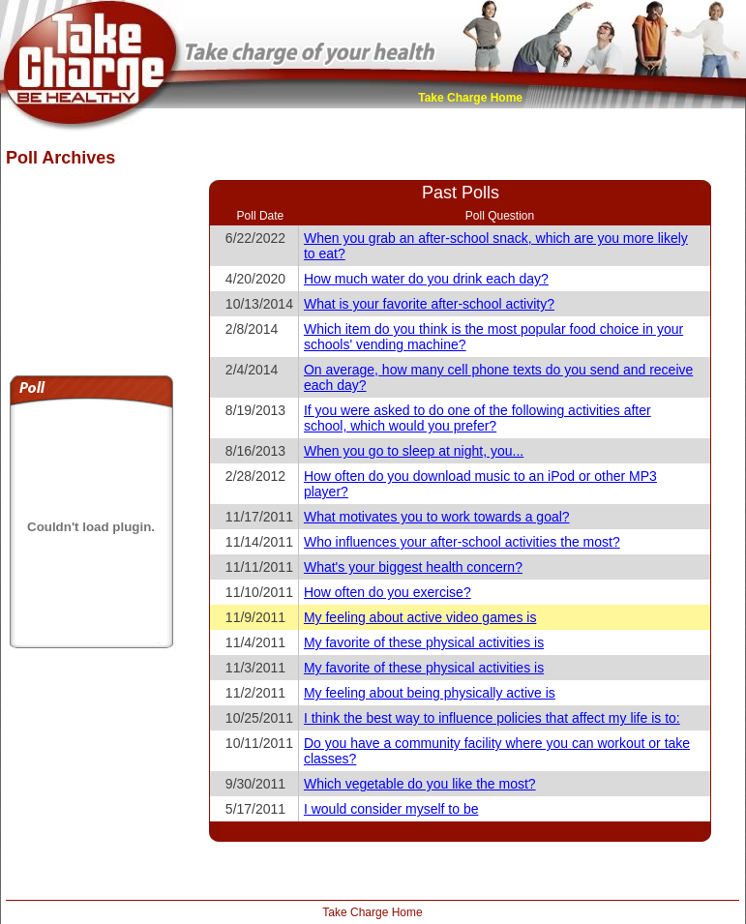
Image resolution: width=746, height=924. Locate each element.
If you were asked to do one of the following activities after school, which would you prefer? (477, 417)
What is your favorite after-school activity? (429, 304)
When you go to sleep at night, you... (413, 451)
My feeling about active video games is (420, 617)
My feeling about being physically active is (429, 692)
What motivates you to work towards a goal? (437, 516)
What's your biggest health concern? (413, 567)
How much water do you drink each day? (426, 278)
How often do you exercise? (387, 592)
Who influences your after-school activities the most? (462, 542)
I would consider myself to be (391, 809)
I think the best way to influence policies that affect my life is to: (492, 718)
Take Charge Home (470, 97)
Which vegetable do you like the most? (420, 783)
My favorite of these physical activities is (424, 642)
